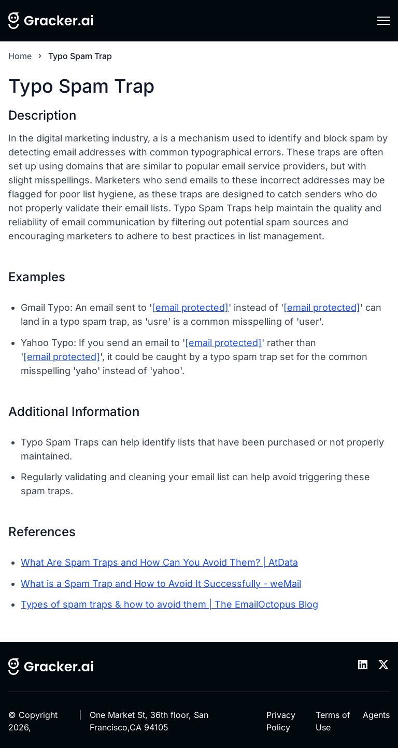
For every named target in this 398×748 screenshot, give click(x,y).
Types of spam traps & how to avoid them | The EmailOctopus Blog (169, 604)
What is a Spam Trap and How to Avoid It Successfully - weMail (161, 583)
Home (20, 56)
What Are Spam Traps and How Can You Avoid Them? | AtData (159, 562)
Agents (376, 715)
